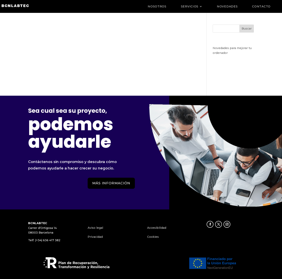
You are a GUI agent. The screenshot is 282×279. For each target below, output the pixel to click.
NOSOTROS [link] (157, 6)
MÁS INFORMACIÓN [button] (111, 183)
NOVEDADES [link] (227, 6)
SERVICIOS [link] (189, 6)
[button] (210, 224)
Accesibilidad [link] (156, 228)
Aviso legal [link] (95, 228)
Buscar (247, 28)
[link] (15, 6)
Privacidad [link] (95, 237)
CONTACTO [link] (261, 6)
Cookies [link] (153, 237)
